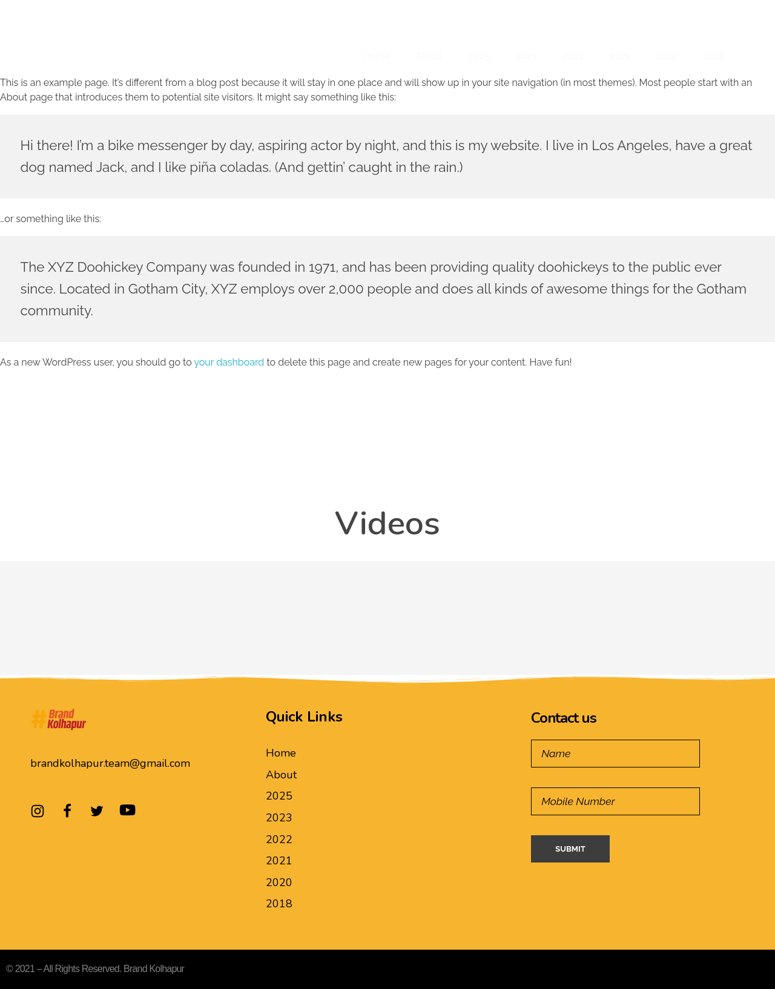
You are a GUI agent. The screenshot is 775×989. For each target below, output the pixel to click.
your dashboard (229, 362)
